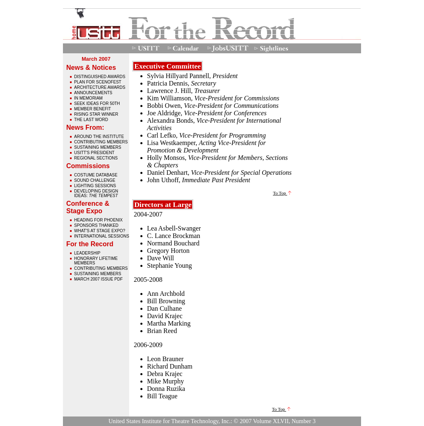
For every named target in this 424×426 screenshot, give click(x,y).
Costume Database (96, 175)
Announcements (93, 92)
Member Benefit (92, 109)
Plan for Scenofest (97, 82)
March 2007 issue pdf (98, 279)
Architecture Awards (99, 87)
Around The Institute (99, 136)
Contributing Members (101, 142)
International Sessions (101, 236)
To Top (282, 192)
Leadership (87, 253)
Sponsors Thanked (96, 225)
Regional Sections (96, 158)
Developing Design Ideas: (96, 193)
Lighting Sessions (95, 185)
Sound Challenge (94, 180)
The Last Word (91, 119)
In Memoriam (88, 98)
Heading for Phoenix (98, 220)
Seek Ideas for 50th (97, 103)
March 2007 (96, 59)
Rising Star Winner (96, 114)
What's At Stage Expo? (99, 230)
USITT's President (94, 152)
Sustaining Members (97, 147)
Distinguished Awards (99, 76)
